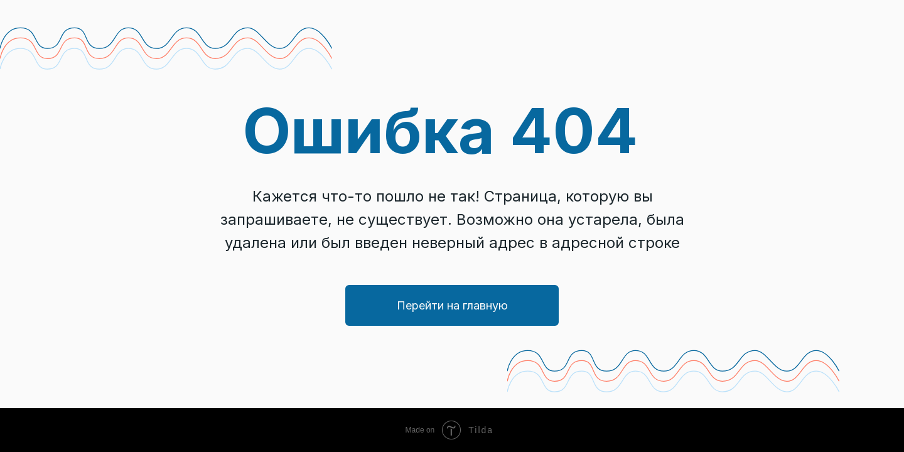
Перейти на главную (452, 305)
